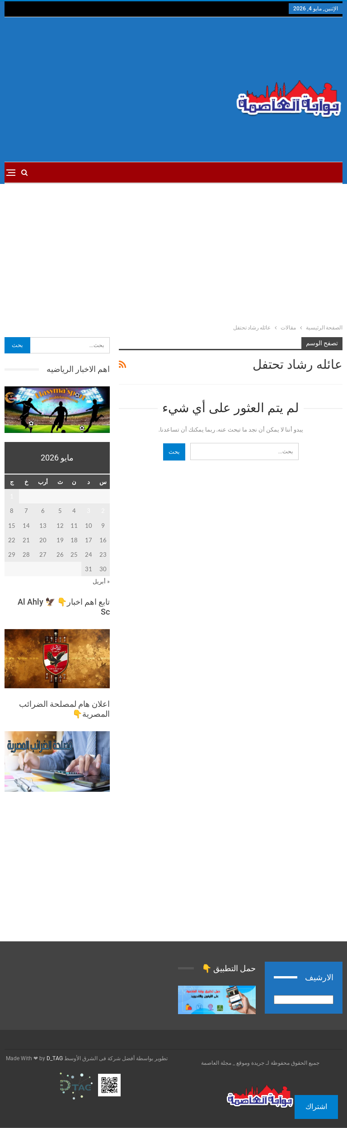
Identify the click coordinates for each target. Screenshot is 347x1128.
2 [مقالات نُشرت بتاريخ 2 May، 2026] (103, 510)
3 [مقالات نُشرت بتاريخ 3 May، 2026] (88, 510)
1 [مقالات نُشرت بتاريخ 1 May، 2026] (12, 496)
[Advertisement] (116, 89)
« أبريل (101, 581)
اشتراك (316, 1106)
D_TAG (54, 1058)
